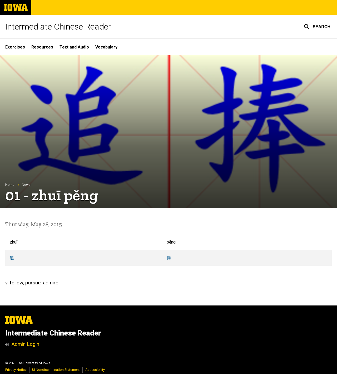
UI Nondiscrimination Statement (56, 370)
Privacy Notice (16, 370)
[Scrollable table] (168, 250)
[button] (317, 26)
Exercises (15, 47)
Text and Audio (74, 47)
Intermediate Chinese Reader (58, 26)
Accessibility (95, 370)
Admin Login (25, 344)
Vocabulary (106, 47)
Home (9, 185)
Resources (42, 47)
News (26, 185)
